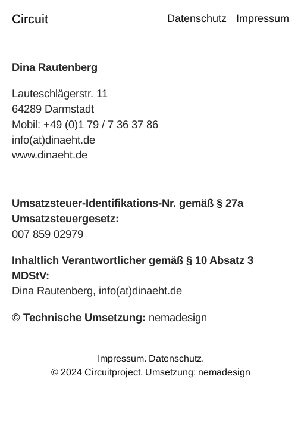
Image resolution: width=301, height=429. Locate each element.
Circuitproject (112, 372)
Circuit (30, 19)
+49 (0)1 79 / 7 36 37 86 (100, 124)
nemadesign (178, 317)
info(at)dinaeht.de (53, 139)
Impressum (121, 358)
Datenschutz (175, 358)
